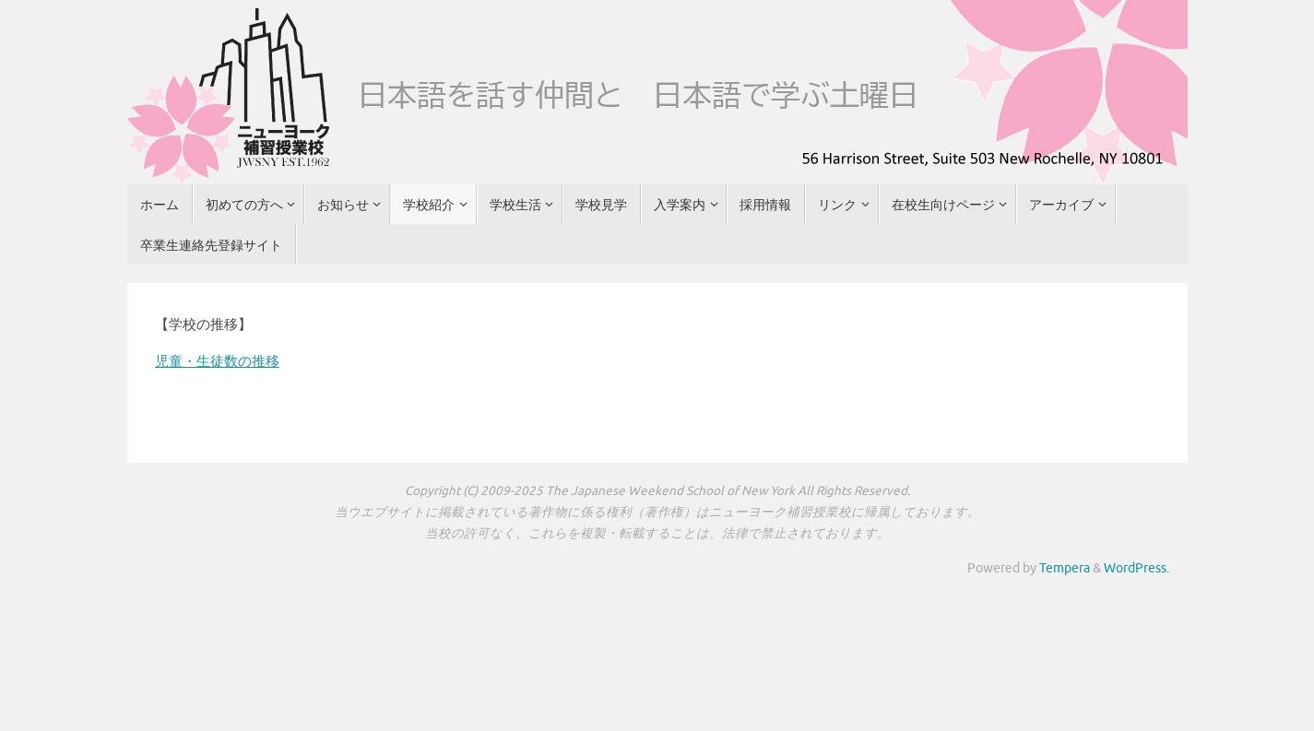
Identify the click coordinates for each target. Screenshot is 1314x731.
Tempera (1064, 568)
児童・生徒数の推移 (217, 362)
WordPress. (1136, 568)
